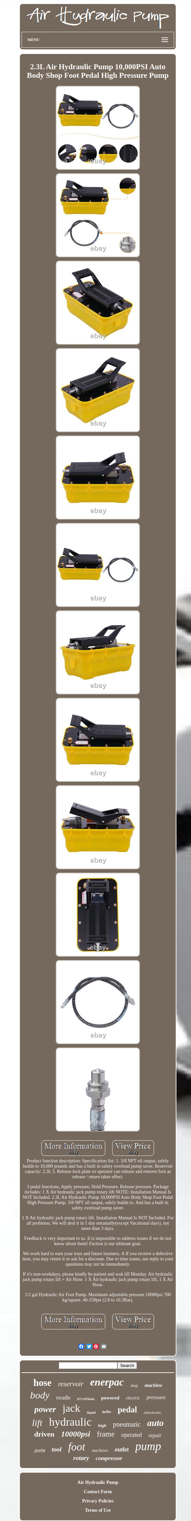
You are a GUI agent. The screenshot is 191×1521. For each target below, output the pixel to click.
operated (131, 1435)
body (39, 1395)
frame (106, 1434)
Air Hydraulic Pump (97, 1482)
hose (42, 1382)
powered (110, 1397)
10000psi (75, 1434)
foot (76, 1447)
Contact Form (98, 1491)
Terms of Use (98, 1510)
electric (133, 1397)
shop (134, 1385)
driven (44, 1434)
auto (155, 1423)
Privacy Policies (97, 1500)
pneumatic (127, 1424)
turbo (106, 1411)
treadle (63, 1397)
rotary (81, 1457)
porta (39, 1450)
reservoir (70, 1384)
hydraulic (70, 1422)
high (102, 1425)
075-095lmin (86, 1399)
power (45, 1409)
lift (37, 1423)
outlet (122, 1449)
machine (153, 1385)
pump (148, 1446)
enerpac (107, 1382)
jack (71, 1408)
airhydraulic (152, 1412)
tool (57, 1449)
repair (155, 1435)
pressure (156, 1397)
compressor (109, 1458)
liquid (91, 1412)
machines (100, 1450)
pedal (127, 1409)
